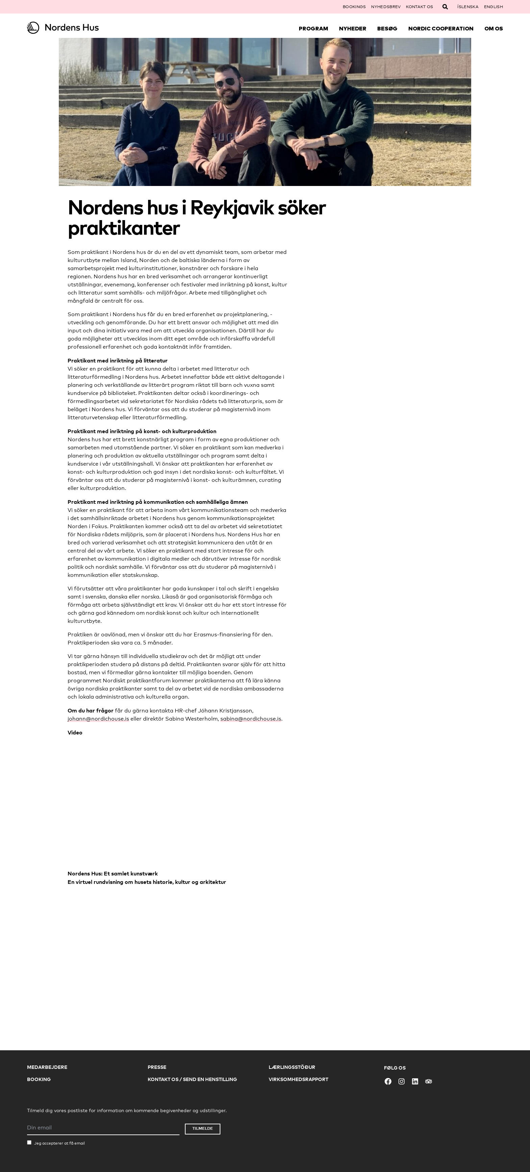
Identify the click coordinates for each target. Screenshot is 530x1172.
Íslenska (467, 6)
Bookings (354, 6)
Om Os (493, 28)
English (493, 6)
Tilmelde (202, 1128)
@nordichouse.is (259, 719)
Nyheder (352, 28)
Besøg (387, 28)
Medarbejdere (47, 1067)
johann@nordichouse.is (98, 719)
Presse (157, 1067)
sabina (229, 719)
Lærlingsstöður (292, 1067)
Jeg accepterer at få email (59, 1143)
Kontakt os (419, 6)
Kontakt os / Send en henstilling (192, 1079)
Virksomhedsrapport (298, 1079)
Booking (39, 1079)
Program (313, 28)
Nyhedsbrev (386, 6)
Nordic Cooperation (441, 28)
